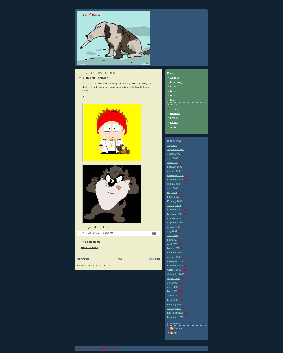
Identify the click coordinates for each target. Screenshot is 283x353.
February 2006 (174, 304)
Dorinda (174, 91)
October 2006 (174, 270)
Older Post (154, 259)
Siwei (173, 100)
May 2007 (172, 240)
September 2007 (175, 222)
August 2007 (173, 227)
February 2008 (174, 201)
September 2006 (175, 274)
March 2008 (173, 197)
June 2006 (172, 287)
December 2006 (175, 261)
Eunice (173, 86)
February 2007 (174, 252)
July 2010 (172, 145)
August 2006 (173, 278)
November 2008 (175, 179)
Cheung (178, 328)
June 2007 (172, 235)
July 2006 (172, 283)
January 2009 (174, 171)
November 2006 (175, 265)
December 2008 (175, 175)
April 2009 (172, 162)
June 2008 (172, 188)
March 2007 (173, 248)
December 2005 (175, 313)
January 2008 (174, 205)
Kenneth (174, 118)
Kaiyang (174, 122)
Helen (173, 95)
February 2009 (174, 167)
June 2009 (172, 158)
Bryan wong (176, 82)
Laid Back (91, 15)
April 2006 (172, 295)
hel (175, 333)
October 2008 (174, 184)
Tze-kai (174, 109)
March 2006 (173, 300)
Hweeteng (175, 113)
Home (119, 259)
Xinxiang (174, 78)
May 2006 (172, 291)
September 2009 (175, 149)
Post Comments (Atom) (103, 265)
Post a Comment (89, 247)
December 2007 (175, 209)
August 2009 (173, 154)
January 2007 (174, 257)
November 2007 (175, 214)
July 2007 (172, 231)
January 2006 (174, 308)
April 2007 (172, 244)
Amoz (173, 127)
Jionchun (174, 104)
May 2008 (172, 192)
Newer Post (83, 259)
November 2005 (175, 317)
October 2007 (174, 218)
